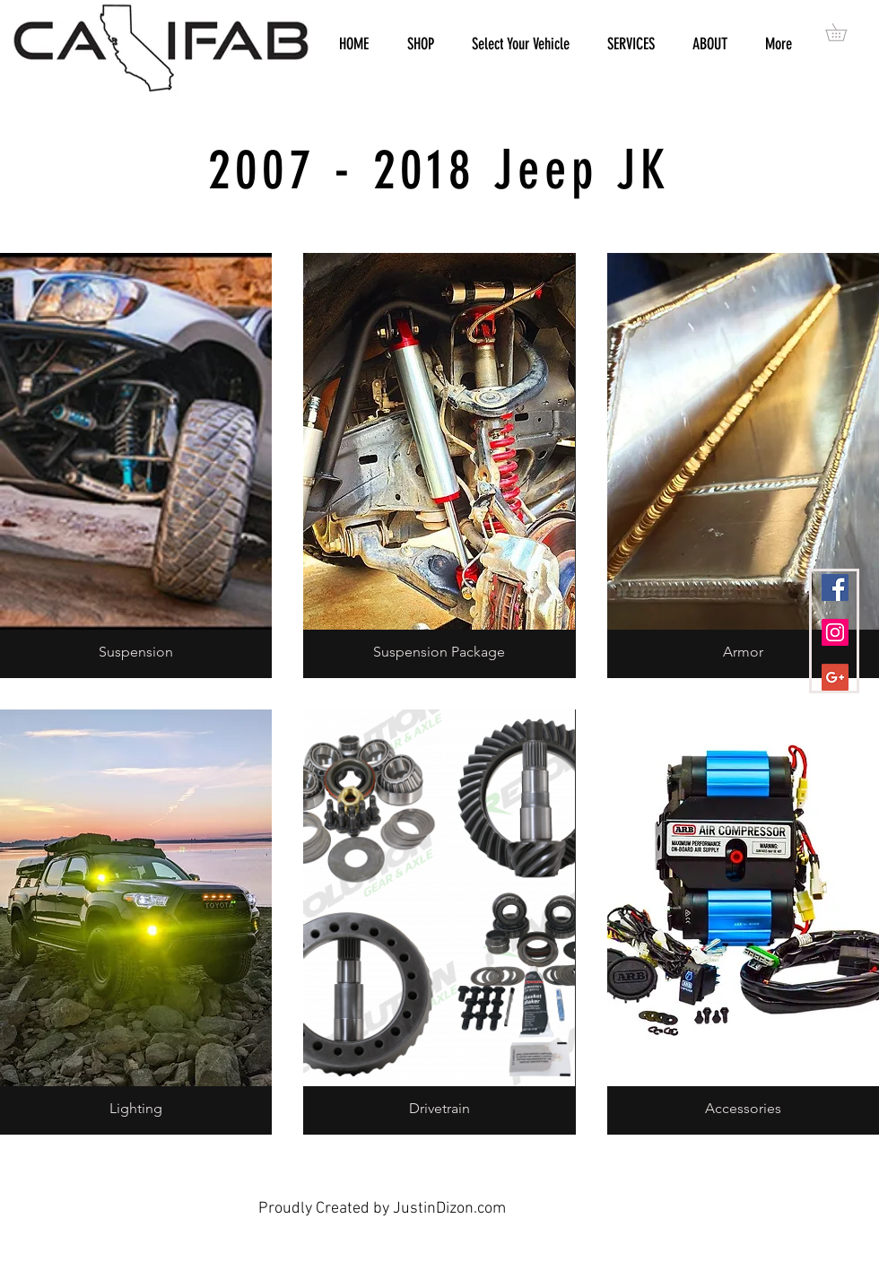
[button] (844, 32)
